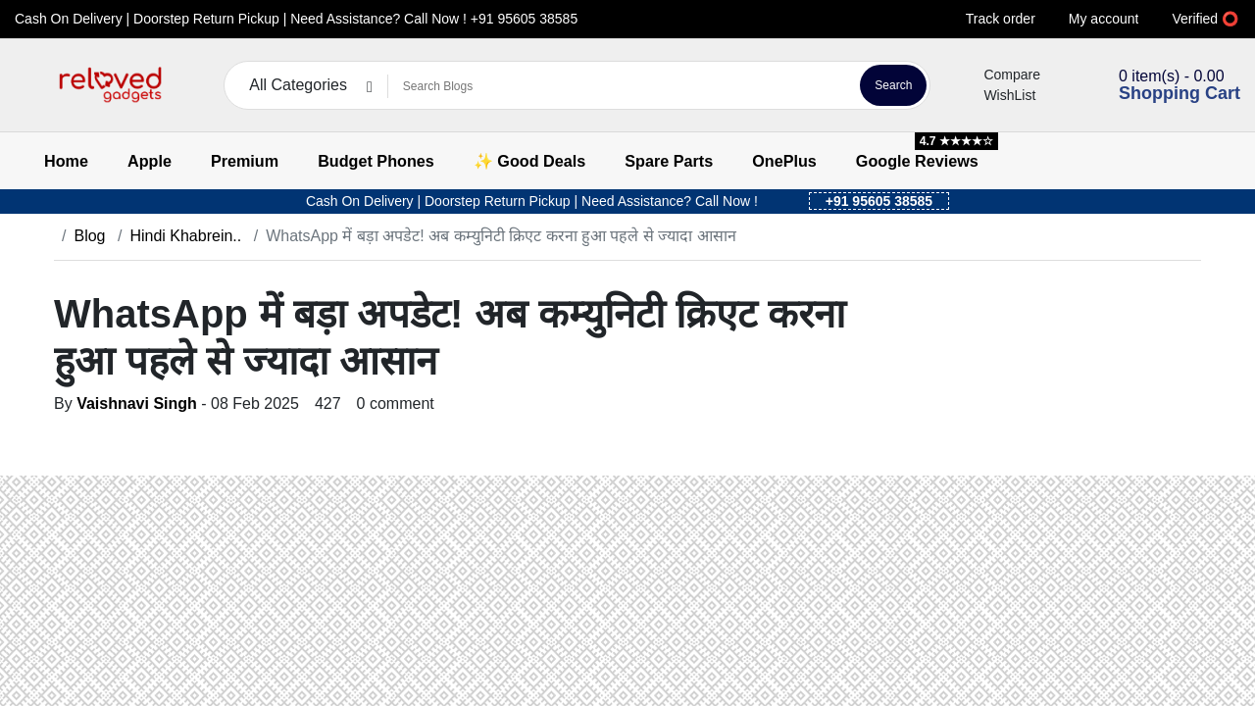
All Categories (298, 84)
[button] (27, 86)
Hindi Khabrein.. (185, 235)
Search (893, 85)
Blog (89, 235)
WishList (997, 95)
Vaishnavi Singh (136, 403)
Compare (1000, 74)
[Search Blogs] (621, 86)
